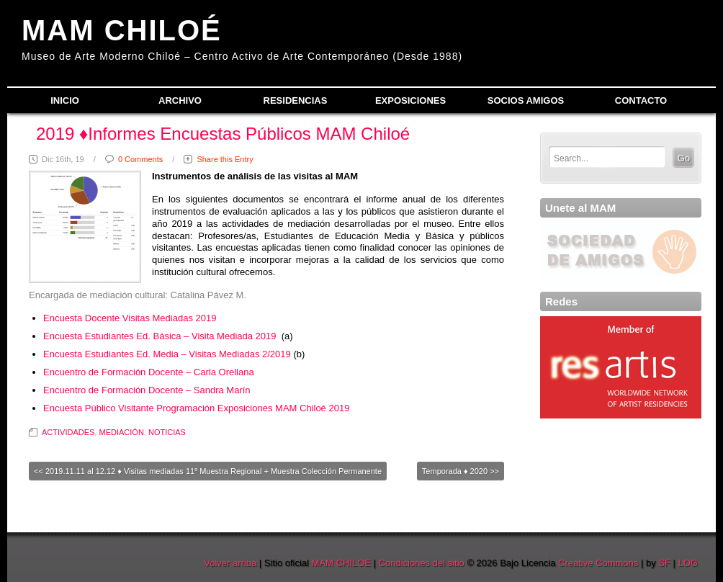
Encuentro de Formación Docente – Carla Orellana (148, 372)
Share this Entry (225, 159)
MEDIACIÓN (121, 432)
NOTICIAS (167, 432)
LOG (688, 563)
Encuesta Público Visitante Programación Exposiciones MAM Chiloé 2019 (196, 408)
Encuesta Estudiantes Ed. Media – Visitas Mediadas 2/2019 (167, 354)
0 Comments (140, 159)
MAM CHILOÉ (122, 30)
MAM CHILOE (341, 563)
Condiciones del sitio (421, 563)
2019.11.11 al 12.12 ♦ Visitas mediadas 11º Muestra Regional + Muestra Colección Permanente (213, 471)
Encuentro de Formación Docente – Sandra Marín (147, 390)
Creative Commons (598, 563)
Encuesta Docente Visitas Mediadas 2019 (129, 318)
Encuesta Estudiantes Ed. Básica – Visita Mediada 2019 (160, 336)
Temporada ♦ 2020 (455, 471)
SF (664, 563)
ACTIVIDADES (68, 432)
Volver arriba (230, 563)
